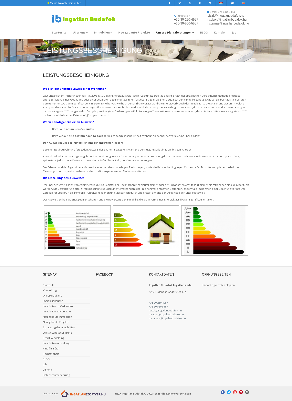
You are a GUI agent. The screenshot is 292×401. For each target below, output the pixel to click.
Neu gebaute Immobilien (57, 316)
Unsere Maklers (52, 295)
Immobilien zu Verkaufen (58, 306)
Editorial (48, 369)
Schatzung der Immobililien (59, 327)
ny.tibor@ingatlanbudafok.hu (227, 19)
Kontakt (219, 32)
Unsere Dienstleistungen (175, 32)
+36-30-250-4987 (186, 19)
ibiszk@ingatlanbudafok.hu (225, 15)
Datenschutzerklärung (56, 375)
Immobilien (103, 32)
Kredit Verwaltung (53, 338)
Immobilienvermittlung (56, 343)
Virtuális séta (50, 348)
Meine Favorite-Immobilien (64, 3)
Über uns (80, 32)
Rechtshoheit (51, 354)
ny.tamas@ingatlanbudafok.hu (228, 23)
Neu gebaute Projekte (134, 32)
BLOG (204, 32)
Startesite (59, 32)
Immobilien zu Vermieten (57, 311)
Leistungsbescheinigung (57, 332)
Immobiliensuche (53, 301)
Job (234, 32)
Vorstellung (50, 290)
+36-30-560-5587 (186, 23)
